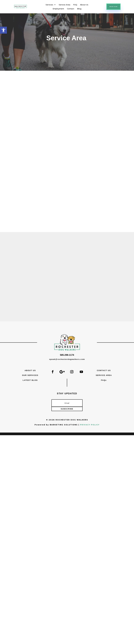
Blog (79, 9)
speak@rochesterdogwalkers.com (67, 359)
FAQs (104, 380)
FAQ (75, 5)
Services (49, 5)
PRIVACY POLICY (89, 425)
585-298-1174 (67, 355)
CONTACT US (104, 370)
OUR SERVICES (30, 375)
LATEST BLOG (30, 380)
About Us (84, 5)
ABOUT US (30, 370)
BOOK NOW (113, 6)
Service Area (64, 5)
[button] (3, 30)
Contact (70, 9)
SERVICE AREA (104, 375)
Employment (58, 9)
